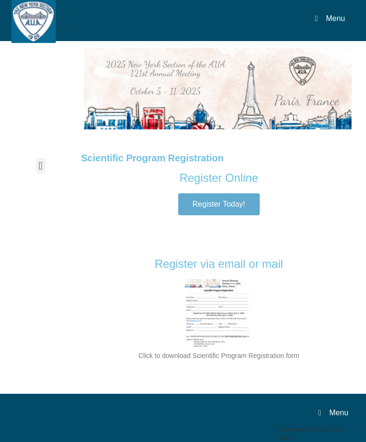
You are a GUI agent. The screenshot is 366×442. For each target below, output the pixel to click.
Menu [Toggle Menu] (328, 18)
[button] (40, 166)
